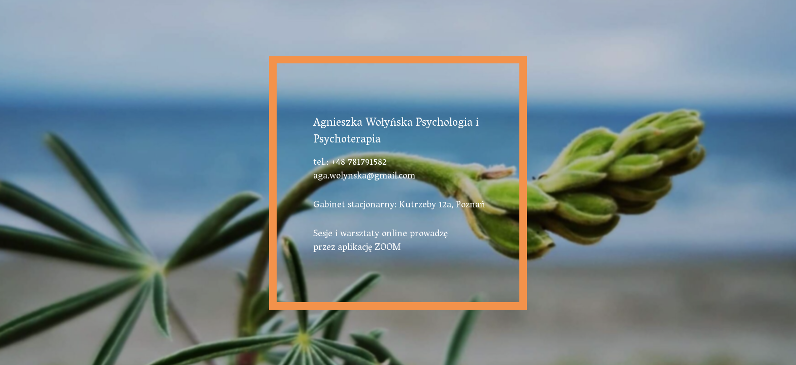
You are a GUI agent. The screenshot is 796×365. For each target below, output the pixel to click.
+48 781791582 (359, 163)
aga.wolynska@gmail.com (364, 177)
